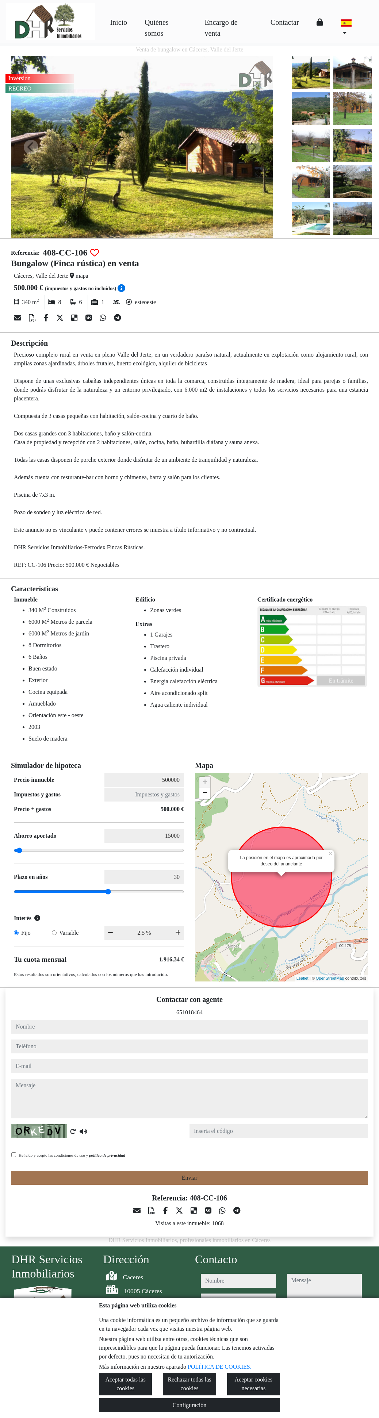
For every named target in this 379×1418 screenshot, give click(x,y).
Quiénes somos (157, 27)
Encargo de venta (220, 27)
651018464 (189, 1012)
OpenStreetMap (330, 978)
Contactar (285, 22)
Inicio (118, 22)
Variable (69, 933)
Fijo (26, 933)
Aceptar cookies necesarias (254, 1383)
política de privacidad (107, 1155)
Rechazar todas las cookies (189, 1383)
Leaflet (302, 978)
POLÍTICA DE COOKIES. (220, 1367)
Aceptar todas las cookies (126, 1383)
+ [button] (205, 782)
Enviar (190, 1178)
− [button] (205, 793)
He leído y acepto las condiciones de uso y (72, 1155)
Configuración (189, 1405)
